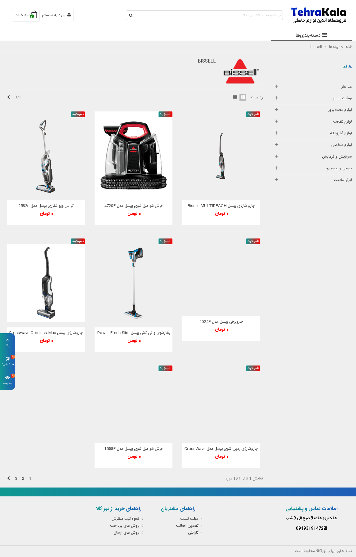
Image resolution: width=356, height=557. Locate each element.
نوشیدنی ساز (342, 98)
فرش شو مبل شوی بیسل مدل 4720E (133, 206)
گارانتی (196, 532)
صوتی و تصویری (339, 168)
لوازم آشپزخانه (341, 133)
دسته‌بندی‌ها (311, 35)
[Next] (8, 97)
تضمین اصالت (190, 526)
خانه (347, 67)
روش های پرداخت (127, 526)
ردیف (256, 98)
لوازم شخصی (341, 145)
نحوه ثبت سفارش (128, 519)
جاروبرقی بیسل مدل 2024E (221, 322)
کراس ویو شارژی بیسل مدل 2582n (46, 206)
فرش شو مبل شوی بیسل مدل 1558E (133, 449)
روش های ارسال (129, 532)
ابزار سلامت (343, 180)
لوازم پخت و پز (340, 110)
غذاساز (347, 86)
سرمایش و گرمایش (337, 156)
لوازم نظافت (342, 121)
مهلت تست (192, 519)
